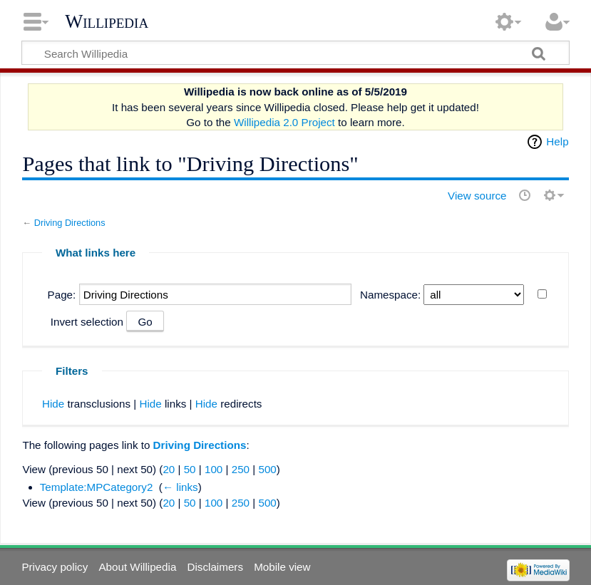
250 (241, 469)
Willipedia (106, 21)
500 (267, 469)
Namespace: (390, 295)
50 (190, 469)
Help (557, 141)
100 (213, 469)
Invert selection (87, 322)
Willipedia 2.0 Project (284, 122)
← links (180, 487)
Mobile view (282, 567)
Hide (53, 404)
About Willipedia (137, 567)
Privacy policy (54, 567)
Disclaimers (215, 567)
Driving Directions (70, 222)
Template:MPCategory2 (96, 487)
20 (169, 469)
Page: (62, 295)
